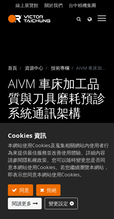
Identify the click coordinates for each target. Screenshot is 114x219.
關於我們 (53, 5)
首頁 (12, 68)
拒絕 (51, 190)
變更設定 (58, 203)
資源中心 (34, 68)
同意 (23, 190)
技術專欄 (60, 68)
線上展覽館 (27, 5)
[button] (78, 19)
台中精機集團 (82, 5)
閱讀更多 (21, 203)
